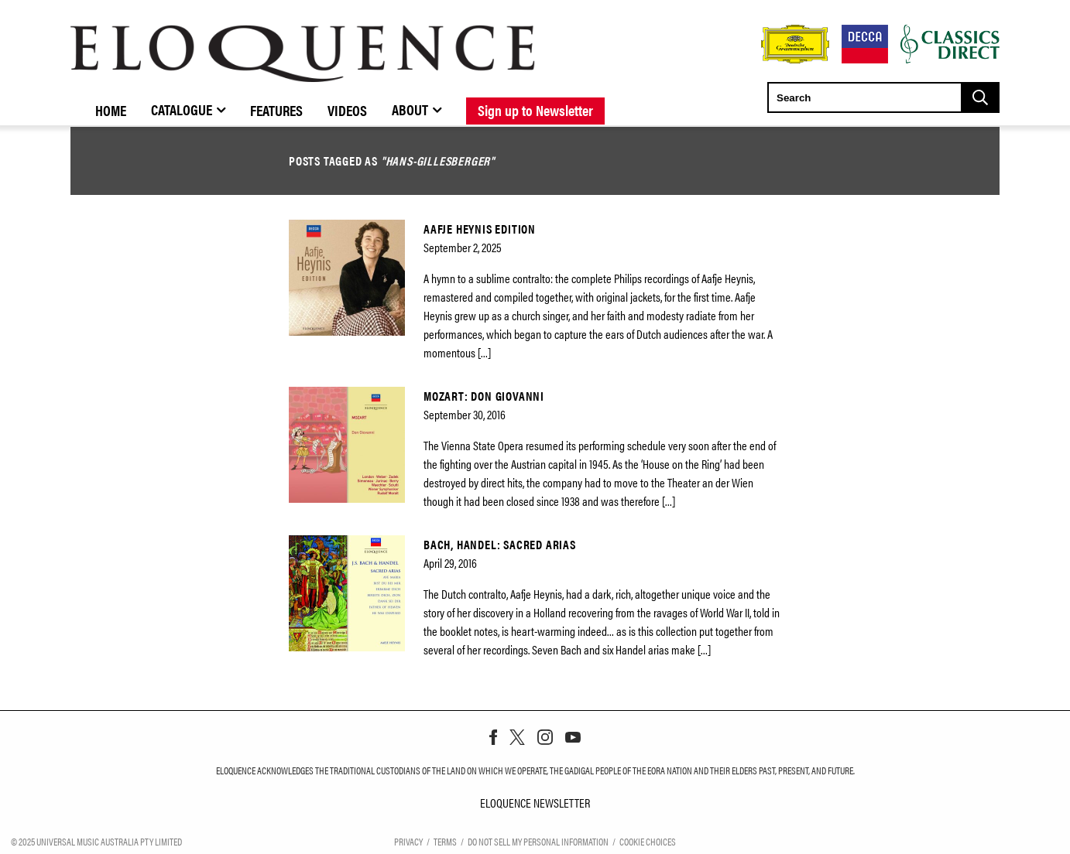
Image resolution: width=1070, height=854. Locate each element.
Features (276, 110)
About (410, 109)
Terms (445, 840)
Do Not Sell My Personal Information (538, 840)
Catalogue (181, 109)
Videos (347, 110)
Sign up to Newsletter (535, 110)
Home (110, 110)
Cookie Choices (647, 840)
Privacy (408, 840)
